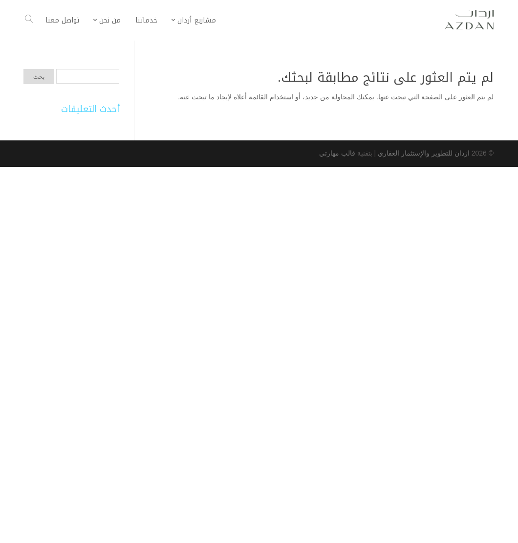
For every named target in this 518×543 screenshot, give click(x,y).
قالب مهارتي (337, 153)
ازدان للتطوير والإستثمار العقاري (423, 153)
